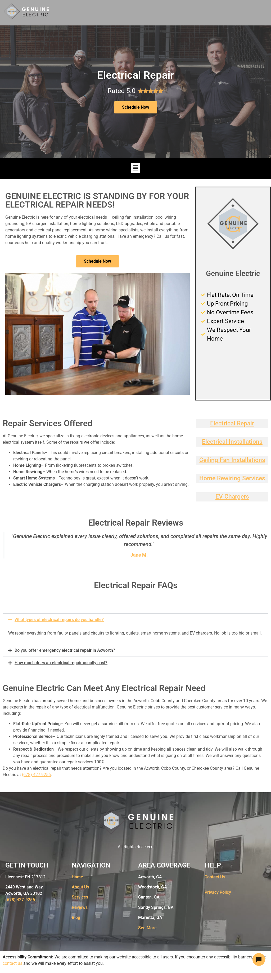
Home (77, 876)
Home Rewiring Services (232, 478)
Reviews (80, 907)
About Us (80, 887)
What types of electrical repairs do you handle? (59, 619)
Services (80, 897)
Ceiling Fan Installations (232, 460)
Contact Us (215, 876)
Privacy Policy (218, 892)
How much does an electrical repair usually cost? (61, 662)
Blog (76, 917)
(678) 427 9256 (36, 774)
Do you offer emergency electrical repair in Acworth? (65, 650)
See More (147, 927)
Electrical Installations (232, 441)
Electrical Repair (232, 423)
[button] (135, 168)
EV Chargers (232, 496)
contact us (12, 963)
